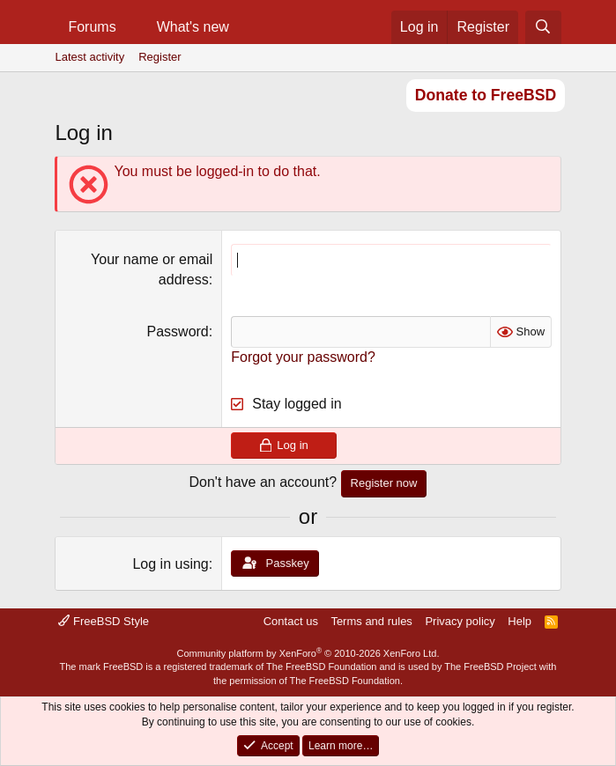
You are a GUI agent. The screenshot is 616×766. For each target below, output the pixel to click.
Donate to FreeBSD (485, 95)
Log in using (170, 563)
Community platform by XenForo (308, 653)
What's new (193, 26)
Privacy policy (459, 621)
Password (178, 331)
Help (519, 621)
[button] (131, 27)
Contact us (290, 621)
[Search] (543, 27)
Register (159, 56)
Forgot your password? (303, 357)
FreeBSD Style (103, 621)
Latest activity (89, 56)
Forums (91, 26)
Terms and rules (371, 621)
